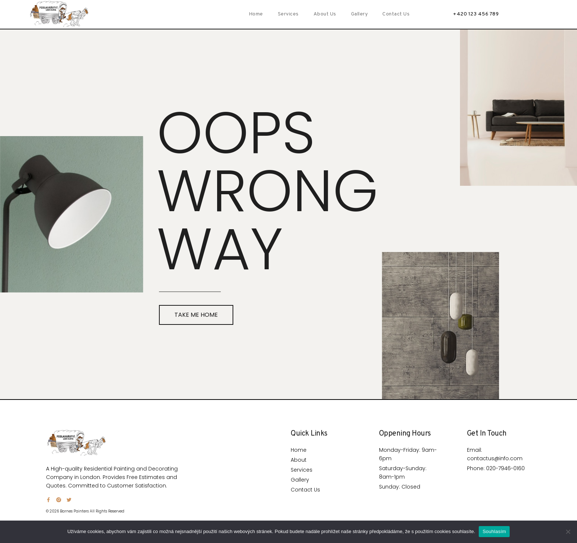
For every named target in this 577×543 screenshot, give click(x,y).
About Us (325, 14)
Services (288, 14)
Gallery (359, 14)
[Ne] (567, 531)
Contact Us (396, 14)
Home (256, 14)
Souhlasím (494, 531)
